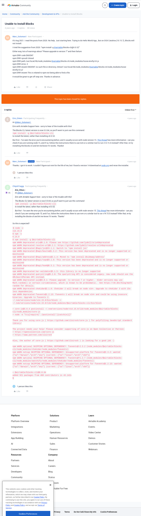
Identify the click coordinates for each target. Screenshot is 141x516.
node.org (105, 165)
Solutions (54, 415)
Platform (15, 415)
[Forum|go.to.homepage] (19, 5)
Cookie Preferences (108, 512)
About (51, 460)
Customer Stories (96, 443)
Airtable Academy (97, 421)
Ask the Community (31, 14)
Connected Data (19, 449)
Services (15, 465)
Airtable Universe (19, 488)
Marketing (55, 426)
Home (4, 14)
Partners (15, 460)
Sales (52, 443)
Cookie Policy (39, 507)
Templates (16, 482)
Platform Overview (20, 421)
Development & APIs (50, 14)
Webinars (92, 449)
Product (54, 421)
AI (12, 443)
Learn (91, 415)
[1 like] (23, 172)
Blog (50, 471)
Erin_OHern (17, 118)
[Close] (50, 495)
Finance (54, 449)
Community (15, 14)
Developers (16, 471)
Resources (16, 454)
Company (53, 454)
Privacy (57, 512)
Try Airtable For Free (58, 488)
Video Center (94, 432)
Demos (91, 438)
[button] (3, 5)
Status (51, 477)
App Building (17, 438)
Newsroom (53, 482)
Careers (51, 465)
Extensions (16, 432)
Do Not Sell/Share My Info (85, 512)
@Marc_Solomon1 (23, 122)
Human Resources (59, 438)
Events (91, 426)
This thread (102, 140)
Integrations (17, 426)
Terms (67, 512)
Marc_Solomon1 (20, 36)
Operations (55, 432)
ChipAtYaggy (18, 186)
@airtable (58, 47)
